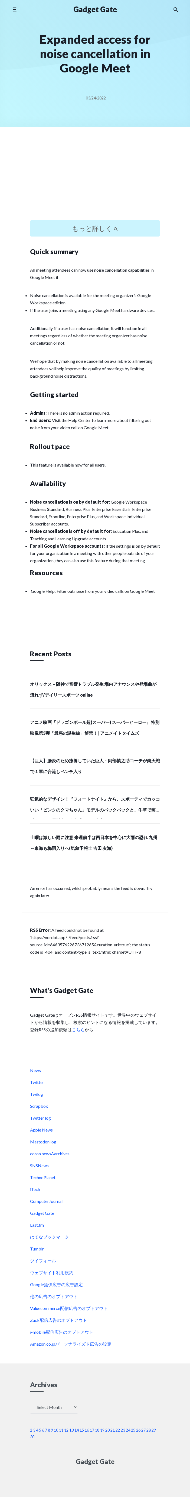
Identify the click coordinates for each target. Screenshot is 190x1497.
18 (97, 1430)
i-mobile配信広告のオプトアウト (61, 1332)
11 (61, 1430)
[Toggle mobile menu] (14, 9)
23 (123, 1430)
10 (56, 1430)
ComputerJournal (46, 1201)
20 (107, 1430)
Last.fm (37, 1224)
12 (66, 1430)
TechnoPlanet (42, 1177)
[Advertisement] (95, 178)
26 (138, 1430)
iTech (35, 1189)
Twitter (37, 1082)
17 (92, 1430)
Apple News (41, 1129)
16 (87, 1430)
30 (32, 1437)
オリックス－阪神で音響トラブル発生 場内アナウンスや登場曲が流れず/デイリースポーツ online (93, 689)
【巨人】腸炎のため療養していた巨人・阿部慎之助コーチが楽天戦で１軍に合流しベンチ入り (95, 766)
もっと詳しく (95, 228)
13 (71, 1430)
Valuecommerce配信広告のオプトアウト (69, 1308)
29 (154, 1430)
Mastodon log (43, 1141)
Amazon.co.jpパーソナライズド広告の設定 (71, 1343)
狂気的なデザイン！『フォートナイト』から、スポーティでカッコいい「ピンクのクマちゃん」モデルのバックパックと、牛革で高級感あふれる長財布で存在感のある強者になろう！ (95, 807)
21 (112, 1430)
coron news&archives (50, 1153)
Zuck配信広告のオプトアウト (58, 1320)
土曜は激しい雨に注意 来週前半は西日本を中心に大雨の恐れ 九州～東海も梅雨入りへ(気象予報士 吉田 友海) (93, 843)
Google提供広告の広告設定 (56, 1284)
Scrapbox (39, 1106)
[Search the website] (176, 9)
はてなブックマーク (49, 1236)
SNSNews (39, 1165)
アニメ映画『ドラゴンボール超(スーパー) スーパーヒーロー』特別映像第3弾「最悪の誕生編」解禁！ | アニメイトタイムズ (94, 728)
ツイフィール (43, 1260)
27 (143, 1430)
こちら (78, 1029)
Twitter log (40, 1117)
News (35, 1070)
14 (76, 1430)
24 (128, 1430)
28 (148, 1430)
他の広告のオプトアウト (54, 1296)
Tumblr (37, 1248)
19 (102, 1430)
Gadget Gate (95, 9)
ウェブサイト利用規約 (51, 1272)
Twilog (36, 1094)
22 (118, 1430)
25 (133, 1430)
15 (82, 1430)
